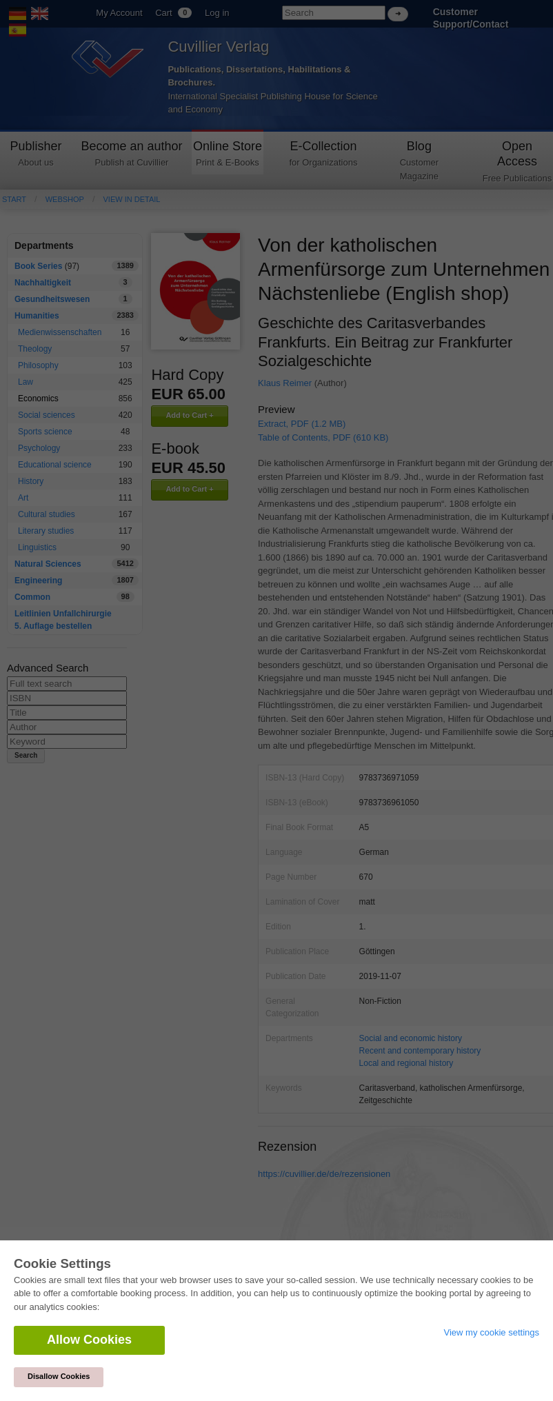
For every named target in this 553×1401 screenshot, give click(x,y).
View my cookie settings (492, 1332)
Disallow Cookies (59, 1376)
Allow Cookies (89, 1340)
